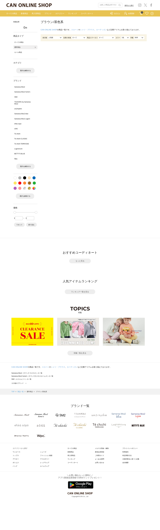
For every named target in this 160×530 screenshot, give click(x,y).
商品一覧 (21, 392)
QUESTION (152, 13)
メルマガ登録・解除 (102, 448)
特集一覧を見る (80, 353)
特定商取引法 (127, 455)
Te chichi (17, 134)
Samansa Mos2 (19, 87)
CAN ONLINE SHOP (49, 30)
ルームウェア (44, 466)
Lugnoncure (18, 149)
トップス (16, 455)
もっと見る (80, 261)
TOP (12, 392)
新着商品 (24, 13)
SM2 (16, 97)
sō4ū (16, 129)
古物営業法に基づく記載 (130, 459)
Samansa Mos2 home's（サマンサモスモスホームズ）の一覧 (32, 376)
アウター (16, 459)
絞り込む (31, 225)
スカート (74, 30)
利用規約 (125, 452)
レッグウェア (44, 462)
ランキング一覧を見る (80, 292)
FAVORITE (146, 13)
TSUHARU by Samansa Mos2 (22, 103)
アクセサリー (44, 459)
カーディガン (101, 30)
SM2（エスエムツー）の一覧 (21, 379)
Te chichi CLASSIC (20, 139)
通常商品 (17, 47)
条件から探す (129, 5)
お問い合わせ (99, 462)
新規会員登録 (99, 452)
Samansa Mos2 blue (21, 114)
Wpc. (16, 159)
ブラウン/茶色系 (41, 392)
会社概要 (125, 462)
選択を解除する (25, 70)
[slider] (14, 212)
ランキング (72, 13)
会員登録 (131, 13)
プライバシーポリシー (130, 448)
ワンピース (16, 452)
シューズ (43, 452)
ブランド (48, 13)
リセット (19, 225)
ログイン (117, 13)
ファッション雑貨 (46, 455)
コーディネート (87, 13)
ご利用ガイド (99, 455)
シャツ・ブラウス (87, 30)
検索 (119, 5)
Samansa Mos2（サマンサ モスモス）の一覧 (26, 373)
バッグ (15, 466)
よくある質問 (99, 459)
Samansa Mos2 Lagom (22, 119)
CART (140, 13)
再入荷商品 (36, 13)
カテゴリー (59, 13)
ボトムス (16, 462)
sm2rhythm (18, 109)
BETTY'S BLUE (19, 154)
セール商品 (18, 52)
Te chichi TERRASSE (21, 144)
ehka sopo (17, 124)
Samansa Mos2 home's (22, 92)
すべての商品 (11, 13)
